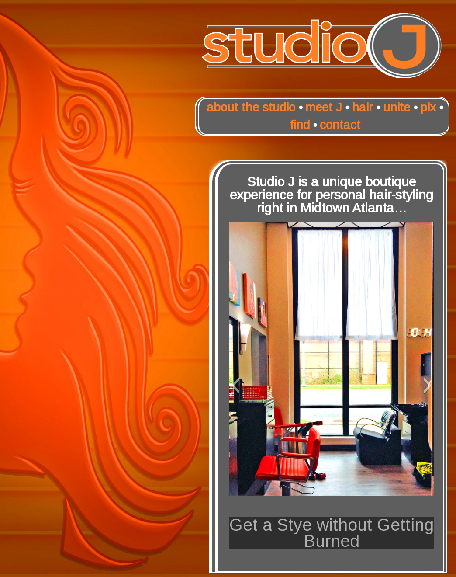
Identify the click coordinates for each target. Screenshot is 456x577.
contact (340, 125)
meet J (323, 107)
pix (428, 107)
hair (362, 107)
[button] (235, 385)
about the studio (251, 107)
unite (396, 107)
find (300, 125)
